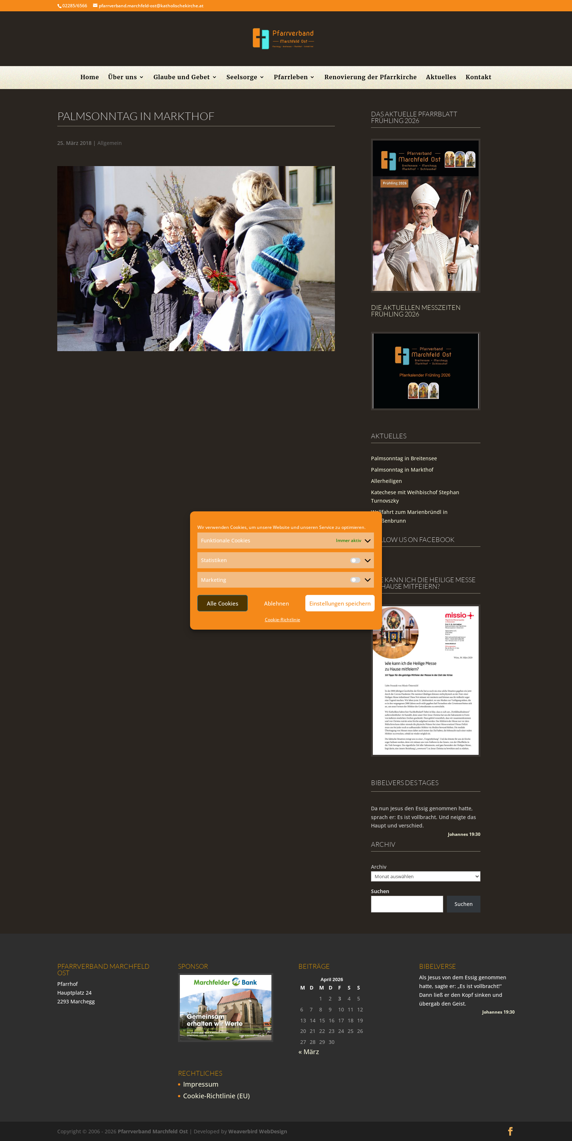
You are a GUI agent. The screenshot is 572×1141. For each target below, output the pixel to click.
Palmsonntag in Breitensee (404, 458)
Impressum (201, 1084)
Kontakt (479, 77)
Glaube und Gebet (182, 77)
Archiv (378, 866)
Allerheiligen (386, 480)
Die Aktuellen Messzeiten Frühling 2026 (416, 310)
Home (89, 77)
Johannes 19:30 (464, 834)
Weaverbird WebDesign (257, 1131)
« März (308, 1051)
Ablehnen (276, 603)
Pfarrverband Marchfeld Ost (153, 1131)
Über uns (122, 77)
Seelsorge (242, 77)
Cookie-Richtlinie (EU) (216, 1095)
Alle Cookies (222, 603)
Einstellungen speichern (340, 603)
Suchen (380, 891)
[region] (196, 258)
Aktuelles (441, 77)
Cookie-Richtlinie (282, 619)
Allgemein (109, 142)
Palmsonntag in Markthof (402, 469)
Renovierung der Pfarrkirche (370, 77)
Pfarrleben (291, 77)
